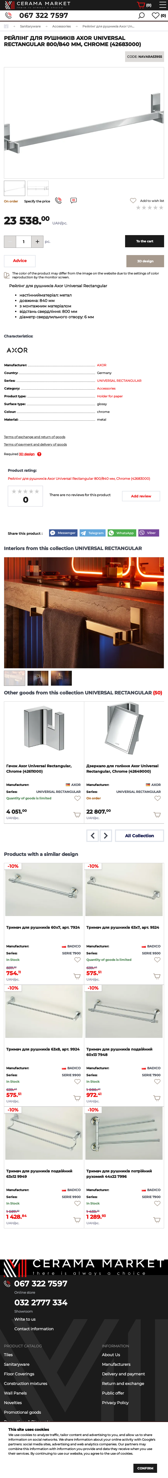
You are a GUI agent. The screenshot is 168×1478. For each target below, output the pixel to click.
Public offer (113, 1393)
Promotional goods (22, 1412)
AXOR (101, 365)
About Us (111, 1354)
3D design (27, 454)
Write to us (24, 1319)
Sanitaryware (16, 1364)
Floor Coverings (19, 1373)
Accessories (106, 388)
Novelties (13, 1402)
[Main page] (84, 1267)
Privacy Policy (115, 1402)
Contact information (34, 1328)
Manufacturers (116, 1364)
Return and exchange (123, 1383)
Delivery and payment (123, 1373)
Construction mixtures (25, 1383)
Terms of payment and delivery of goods (35, 444)
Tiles (8, 1354)
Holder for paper (110, 396)
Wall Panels (15, 1393)
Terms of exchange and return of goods (34, 437)
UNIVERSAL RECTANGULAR (119, 381)
